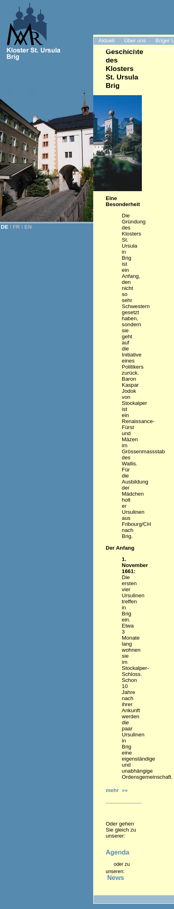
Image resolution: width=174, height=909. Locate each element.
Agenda (117, 852)
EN (28, 227)
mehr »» (117, 790)
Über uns (135, 41)
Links (104, 57)
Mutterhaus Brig (117, 49)
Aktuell (106, 41)
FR (16, 227)
